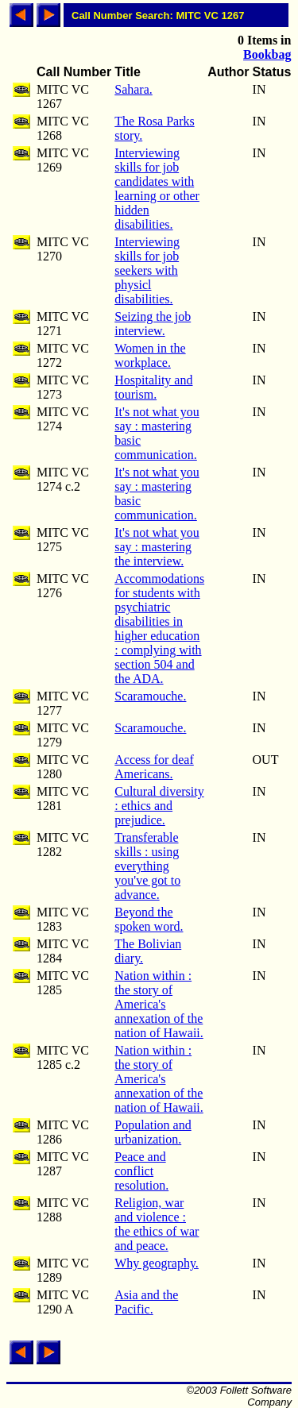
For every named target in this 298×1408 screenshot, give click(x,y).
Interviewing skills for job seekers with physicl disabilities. (147, 270)
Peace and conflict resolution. (141, 1171)
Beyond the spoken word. (148, 919)
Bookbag (267, 54)
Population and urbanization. (152, 1132)
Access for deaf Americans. (154, 767)
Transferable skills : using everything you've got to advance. (147, 866)
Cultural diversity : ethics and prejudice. (158, 806)
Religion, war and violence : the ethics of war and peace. (156, 1224)
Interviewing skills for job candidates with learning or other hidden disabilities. (156, 188)
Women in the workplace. (149, 355)
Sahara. (133, 89)
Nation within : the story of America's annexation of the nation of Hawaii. (158, 1004)
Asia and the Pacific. (146, 1302)
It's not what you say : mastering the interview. (156, 547)
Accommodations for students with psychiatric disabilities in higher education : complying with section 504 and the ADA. (159, 628)
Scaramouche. (150, 696)
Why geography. (156, 1263)
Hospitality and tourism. (153, 387)
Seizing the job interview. (152, 324)
